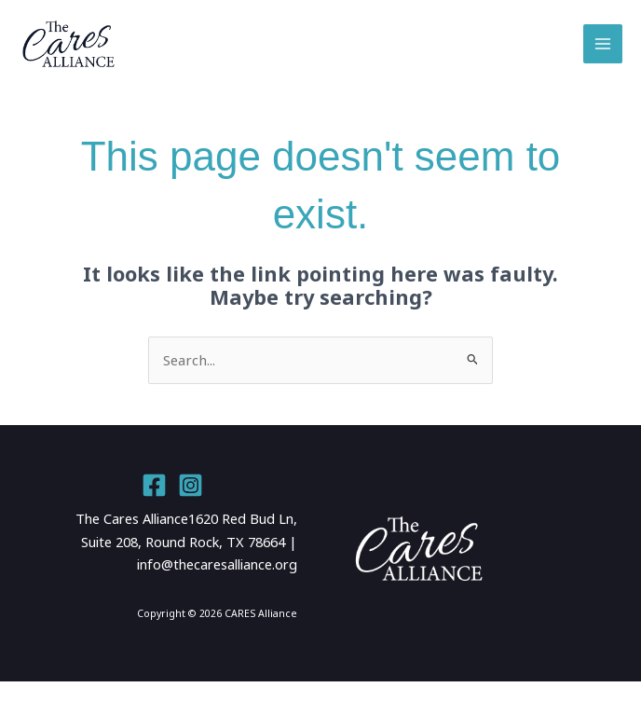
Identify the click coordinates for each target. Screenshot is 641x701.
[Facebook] (154, 504)
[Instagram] (190, 504)
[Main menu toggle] (602, 54)
